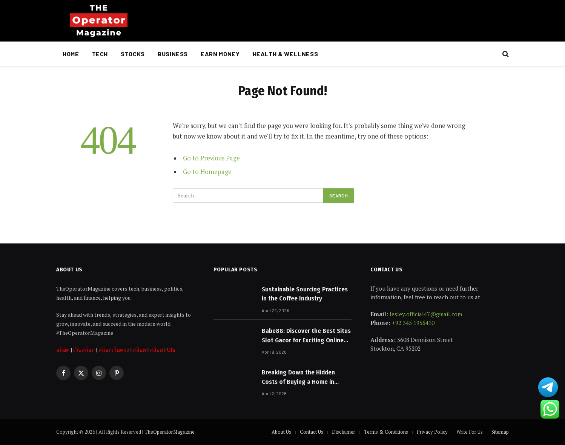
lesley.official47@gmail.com (426, 314)
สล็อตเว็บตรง (113, 349)
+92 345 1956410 (413, 322)
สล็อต (62, 349)
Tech (100, 53)
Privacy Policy (432, 431)
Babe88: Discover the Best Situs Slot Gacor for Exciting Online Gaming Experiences (306, 336)
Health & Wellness (285, 53)
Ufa (171, 349)
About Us (281, 431)
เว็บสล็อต (84, 349)
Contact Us (311, 431)
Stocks (133, 53)
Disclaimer (343, 431)
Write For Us (469, 431)
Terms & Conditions (386, 431)
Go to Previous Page (211, 158)
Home (71, 53)
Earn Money (220, 53)
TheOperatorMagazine (169, 431)
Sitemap (500, 431)
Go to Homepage (207, 172)
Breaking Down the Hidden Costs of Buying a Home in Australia (298, 377)
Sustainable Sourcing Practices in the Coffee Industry (305, 293)
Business (173, 53)
